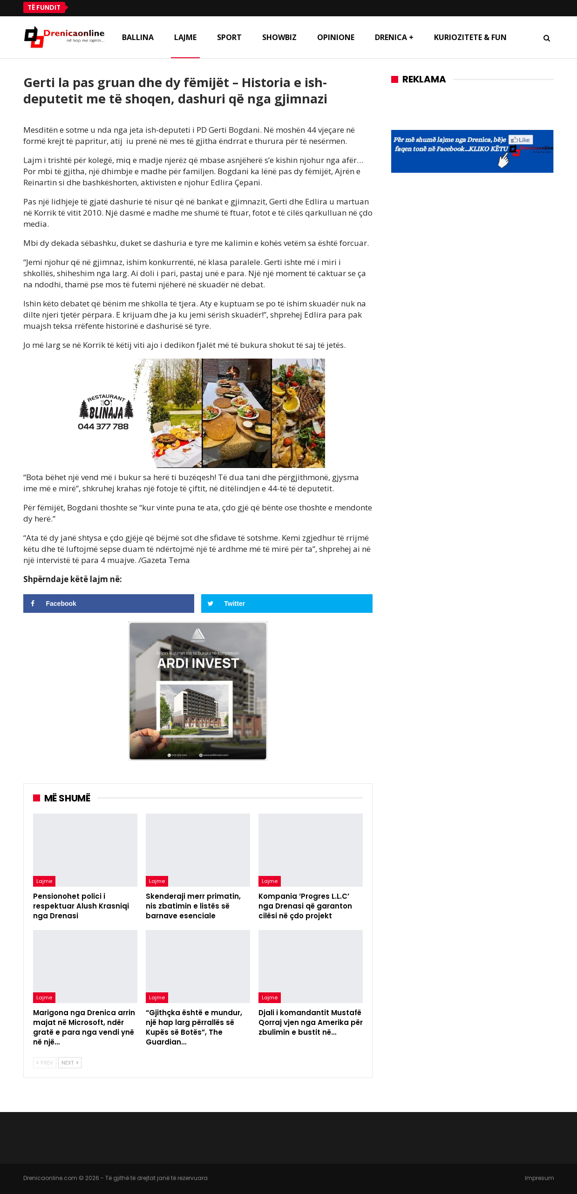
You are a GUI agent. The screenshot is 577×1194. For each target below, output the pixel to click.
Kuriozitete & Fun (470, 37)
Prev (44, 1062)
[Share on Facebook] (109, 603)
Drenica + (394, 37)
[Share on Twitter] (287, 603)
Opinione (335, 37)
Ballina (138, 37)
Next (69, 1062)
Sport (229, 37)
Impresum (539, 1178)
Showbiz (279, 37)
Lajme (185, 37)
